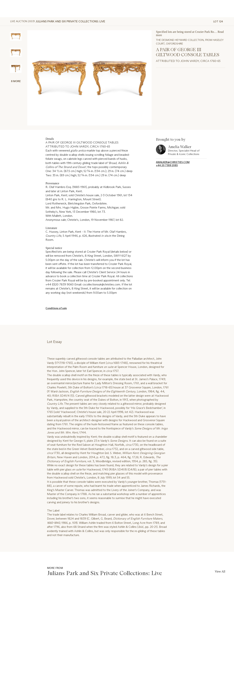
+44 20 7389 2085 (167, 165)
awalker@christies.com (173, 162)
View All (220, 571)
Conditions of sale (56, 308)
